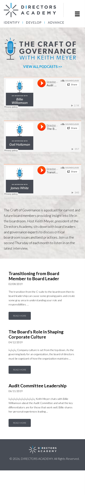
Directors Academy (12, 111)
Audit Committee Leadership (33, 111)
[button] (20, 316)
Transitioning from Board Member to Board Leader (42, 198)
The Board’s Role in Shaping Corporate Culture (41, 155)
